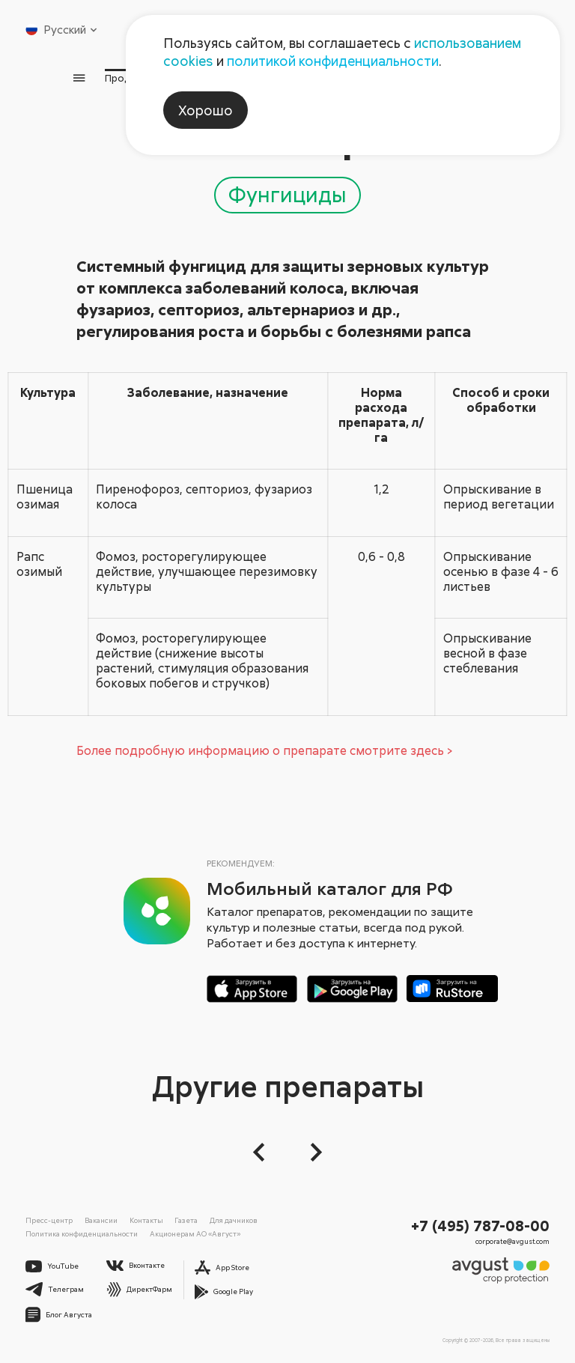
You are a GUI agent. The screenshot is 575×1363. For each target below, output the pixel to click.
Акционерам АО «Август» (195, 1233)
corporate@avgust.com (512, 1241)
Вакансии (101, 1219)
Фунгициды (287, 194)
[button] (263, 1152)
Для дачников (234, 1219)
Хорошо (205, 110)
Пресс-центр (49, 1219)
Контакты (146, 1219)
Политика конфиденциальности (81, 1233)
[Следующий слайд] (312, 1152)
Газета (186, 1219)
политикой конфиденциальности (333, 60)
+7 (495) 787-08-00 (480, 1225)
